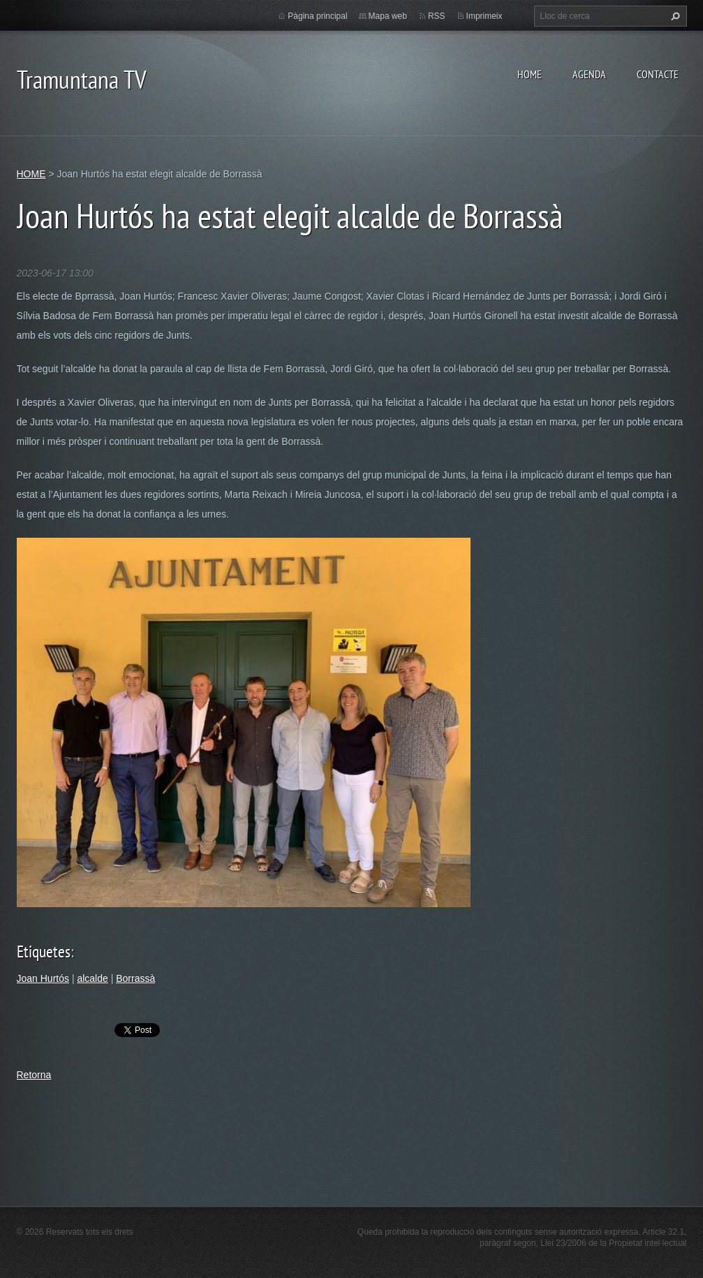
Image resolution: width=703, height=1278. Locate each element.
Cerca (673, 16)
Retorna (34, 1074)
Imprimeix (484, 16)
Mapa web (388, 16)
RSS (436, 16)
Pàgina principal (317, 16)
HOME (529, 74)
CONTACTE (658, 74)
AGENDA (589, 74)
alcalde (92, 978)
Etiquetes (44, 951)
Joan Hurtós (43, 978)
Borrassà (135, 978)
